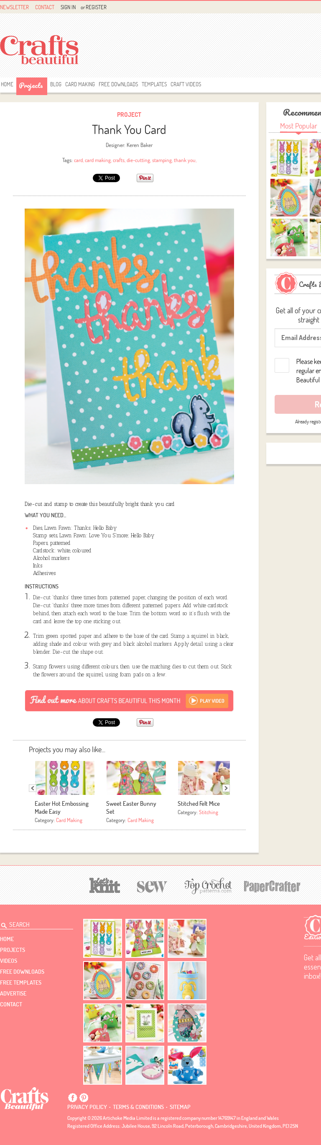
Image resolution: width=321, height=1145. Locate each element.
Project (129, 115)
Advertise (13, 993)
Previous (32, 788)
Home (7, 84)
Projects (31, 85)
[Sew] (152, 885)
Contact (44, 7)
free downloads (118, 84)
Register (96, 7)
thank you (185, 160)
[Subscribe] (129, 700)
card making (98, 160)
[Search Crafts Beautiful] (31, 923)
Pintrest (83, 1097)
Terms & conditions (138, 1107)
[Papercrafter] (272, 885)
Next (226, 788)
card (78, 160)
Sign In (68, 7)
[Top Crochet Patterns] (207, 886)
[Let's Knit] (105, 884)
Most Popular (298, 126)
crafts (119, 160)
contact (11, 1004)
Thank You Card (129, 129)
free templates (20, 982)
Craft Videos (186, 84)
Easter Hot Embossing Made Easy (62, 807)
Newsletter (14, 7)
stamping (162, 160)
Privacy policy (87, 1107)
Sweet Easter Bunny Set (131, 807)
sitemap (180, 1107)
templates (154, 84)
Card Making (80, 84)
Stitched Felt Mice (199, 803)
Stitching (208, 812)
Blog (55, 84)
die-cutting (138, 160)
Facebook (72, 1097)
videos (8, 960)
